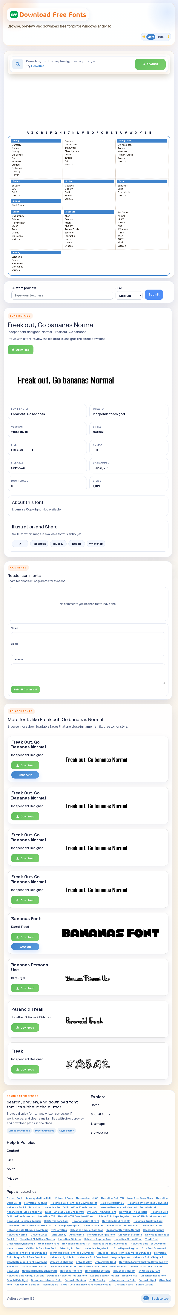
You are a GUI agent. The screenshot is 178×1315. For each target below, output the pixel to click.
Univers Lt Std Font (61, 1262)
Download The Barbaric (133, 1211)
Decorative (70, 144)
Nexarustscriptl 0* (87, 1198)
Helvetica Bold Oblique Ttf (149, 1257)
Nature (121, 216)
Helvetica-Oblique (69, 1239)
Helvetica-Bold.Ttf (112, 1198)
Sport (121, 219)
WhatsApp (96, 543)
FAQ (10, 1160)
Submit (154, 294)
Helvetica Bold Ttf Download (148, 1243)
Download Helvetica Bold (46, 1280)
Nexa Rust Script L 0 (112, 1202)
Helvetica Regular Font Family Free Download (124, 1252)
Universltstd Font (93, 1225)
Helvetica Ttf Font (71, 1271)
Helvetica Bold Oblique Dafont (25, 1275)
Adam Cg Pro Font (70, 1248)
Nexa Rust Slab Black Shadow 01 (64, 1211)
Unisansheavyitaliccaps (21, 1243)
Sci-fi (14, 192)
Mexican (122, 151)
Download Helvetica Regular (24, 1221)
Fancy (16, 141)
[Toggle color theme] (156, 37)
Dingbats (70, 212)
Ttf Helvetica (59, 1230)
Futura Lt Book (64, 1198)
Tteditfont (151, 1239)
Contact (13, 1151)
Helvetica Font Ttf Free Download (27, 1252)
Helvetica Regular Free (97, 1239)
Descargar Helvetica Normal (123, 1230)
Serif (120, 189)
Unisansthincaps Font (153, 1275)
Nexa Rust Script (89, 1266)
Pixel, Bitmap (18, 205)
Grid (67, 161)
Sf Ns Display (84, 1262)
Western (16, 161)
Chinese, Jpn (125, 145)
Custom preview (23, 288)
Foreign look (125, 141)
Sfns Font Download (154, 1248)
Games (68, 242)
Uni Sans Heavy (124, 1284)
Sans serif (123, 185)
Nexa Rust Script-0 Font (36, 1225)
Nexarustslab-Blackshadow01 (24, 1211)
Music (121, 242)
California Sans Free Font (41, 1248)
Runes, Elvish (72, 229)
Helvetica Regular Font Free (86, 1230)
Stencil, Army (72, 151)
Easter (15, 260)
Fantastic (70, 236)
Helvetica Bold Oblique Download (27, 1230)
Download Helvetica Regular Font (67, 1275)
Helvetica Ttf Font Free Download (148, 1202)
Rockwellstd (129, 1275)
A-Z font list (99, 1133)
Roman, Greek (125, 155)
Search (150, 64)
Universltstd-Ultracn (97, 1271)
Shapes (69, 246)
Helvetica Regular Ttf (98, 1248)
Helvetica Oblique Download (110, 1243)
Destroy (16, 171)
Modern (69, 189)
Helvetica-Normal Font (128, 1239)
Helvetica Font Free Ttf (76, 1243)
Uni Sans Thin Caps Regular (112, 1216)
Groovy (15, 151)
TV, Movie (123, 229)
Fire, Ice (69, 141)
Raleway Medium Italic (38, 1198)
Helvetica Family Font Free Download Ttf (143, 1262)
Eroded (16, 164)
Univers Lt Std (39, 1234)
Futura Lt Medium (75, 1280)
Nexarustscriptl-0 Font (85, 1221)
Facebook (39, 543)
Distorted (17, 168)
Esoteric (69, 232)
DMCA (11, 1169)
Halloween (17, 263)
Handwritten (18, 222)
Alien (67, 216)
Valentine (17, 257)
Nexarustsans (15, 1248)
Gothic (69, 181)
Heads (121, 222)
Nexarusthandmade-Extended (118, 1207)
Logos (121, 232)
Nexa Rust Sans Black (140, 1198)
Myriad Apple (50, 1284)
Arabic (121, 148)
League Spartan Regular (104, 1275)
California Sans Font (56, 1221)
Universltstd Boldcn (27, 1284)
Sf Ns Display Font (149, 1271)
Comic (15, 148)
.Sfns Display (58, 1234)
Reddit (76, 543)
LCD (14, 189)
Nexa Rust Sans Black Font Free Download (86, 1284)
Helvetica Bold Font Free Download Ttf (73, 1202)
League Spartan (120, 1257)
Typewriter (70, 148)
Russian (122, 158)
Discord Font (14, 1198)
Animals (69, 219)
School (15, 219)
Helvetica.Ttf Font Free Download (27, 1266)
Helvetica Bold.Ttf (124, 1271)
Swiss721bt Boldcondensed (149, 1216)
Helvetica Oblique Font (101, 1234)
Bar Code (123, 212)
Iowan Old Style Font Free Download (72, 1252)
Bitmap (16, 201)
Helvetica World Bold (63, 1266)
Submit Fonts (100, 1114)
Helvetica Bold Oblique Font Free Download (70, 1207)
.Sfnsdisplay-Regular (67, 1225)
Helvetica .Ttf (46, 1216)
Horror (15, 175)
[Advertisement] (89, 102)
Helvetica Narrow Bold (122, 1280)
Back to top (156, 1298)
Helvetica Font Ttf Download (24, 1207)
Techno (16, 181)
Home (95, 1105)
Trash (15, 229)
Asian (68, 222)
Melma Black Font (48, 1243)
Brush (15, 226)
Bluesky (58, 543)
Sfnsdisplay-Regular (126, 1248)
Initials (68, 158)
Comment (17, 659)
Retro (68, 154)
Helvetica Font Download (93, 1257)
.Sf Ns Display (97, 1280)
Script (16, 212)
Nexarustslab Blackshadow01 (39, 1271)
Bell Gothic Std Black (115, 1266)
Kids (120, 225)
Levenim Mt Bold (152, 1225)
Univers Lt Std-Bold (130, 1234)
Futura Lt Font (144, 1284)
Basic (122, 181)
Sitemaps (98, 1124)
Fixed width (124, 192)
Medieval (69, 185)
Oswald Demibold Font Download (27, 1262)
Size (119, 288)
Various (69, 164)
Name (14, 628)
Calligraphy (18, 216)
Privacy (12, 1179)
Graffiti (15, 232)
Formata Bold (148, 1207)
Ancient (69, 226)
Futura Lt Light (147, 1280)
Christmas (17, 266)
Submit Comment (25, 689)
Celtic (68, 192)
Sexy (120, 235)
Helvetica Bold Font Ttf (116, 1221)
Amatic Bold (76, 1234)
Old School (17, 155)
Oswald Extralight (17, 1280)
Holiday (16, 253)
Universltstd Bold (105, 1262)
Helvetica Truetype (35, 1202)
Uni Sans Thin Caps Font (101, 1211)
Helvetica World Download (123, 1225)
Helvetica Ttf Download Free (75, 1216)
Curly (15, 158)
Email (14, 643)
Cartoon (16, 145)
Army (120, 239)
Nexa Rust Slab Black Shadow (37, 1239)
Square (16, 185)
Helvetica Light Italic (62, 1257)
